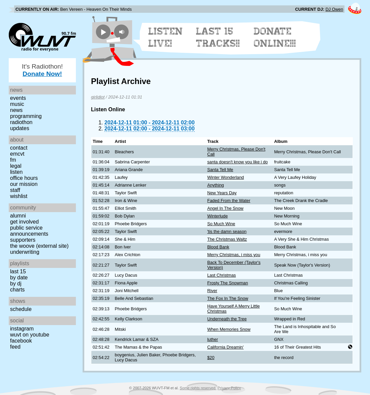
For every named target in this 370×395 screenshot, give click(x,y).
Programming (26, 116)
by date (19, 277)
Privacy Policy (229, 388)
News (16, 110)
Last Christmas (221, 275)
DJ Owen (334, 9)
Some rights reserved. (198, 388)
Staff (15, 190)
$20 (210, 357)
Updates (19, 128)
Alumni (18, 216)
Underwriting (24, 252)
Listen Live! (165, 37)
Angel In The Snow (225, 208)
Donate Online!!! (275, 37)
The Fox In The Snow (227, 298)
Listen (16, 172)
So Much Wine (221, 223)
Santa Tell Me (220, 169)
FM (13, 160)
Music (17, 104)
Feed (15, 347)
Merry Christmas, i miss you (233, 254)
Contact (19, 148)
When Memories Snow (228, 329)
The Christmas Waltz (227, 239)
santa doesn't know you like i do (237, 161)
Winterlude (217, 216)
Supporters (23, 240)
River (212, 290)
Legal (15, 166)
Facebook (21, 341)
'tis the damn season (226, 231)
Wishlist (19, 196)
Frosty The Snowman (227, 282)
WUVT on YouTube (29, 335)
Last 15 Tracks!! (218, 37)
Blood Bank (218, 246)
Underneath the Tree (226, 318)
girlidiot (98, 97)
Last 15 (18, 271)
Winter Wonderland (225, 177)
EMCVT (17, 154)
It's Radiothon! (42, 70)
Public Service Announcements (29, 231)
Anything (215, 185)
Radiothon (21, 122)
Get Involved (24, 222)
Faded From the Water (228, 200)
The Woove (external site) (39, 246)
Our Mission (24, 184)
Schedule (21, 309)
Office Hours (24, 178)
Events (18, 98)
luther (212, 339)
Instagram (22, 328)
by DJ (15, 283)
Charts (17, 289)
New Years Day (222, 192)
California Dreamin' (225, 347)
